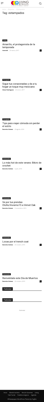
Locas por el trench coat (15, 241)
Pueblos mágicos (23, 395)
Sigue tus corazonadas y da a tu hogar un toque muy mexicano (19, 85)
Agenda (33, 395)
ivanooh (5, 50)
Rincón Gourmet (27, 393)
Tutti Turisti (11, 395)
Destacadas (6, 159)
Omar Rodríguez (8, 90)
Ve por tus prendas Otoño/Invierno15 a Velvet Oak (18, 203)
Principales (6, 80)
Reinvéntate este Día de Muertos (20, 278)
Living (5, 40)
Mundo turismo (14, 393)
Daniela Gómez (7, 129)
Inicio (4, 9)
